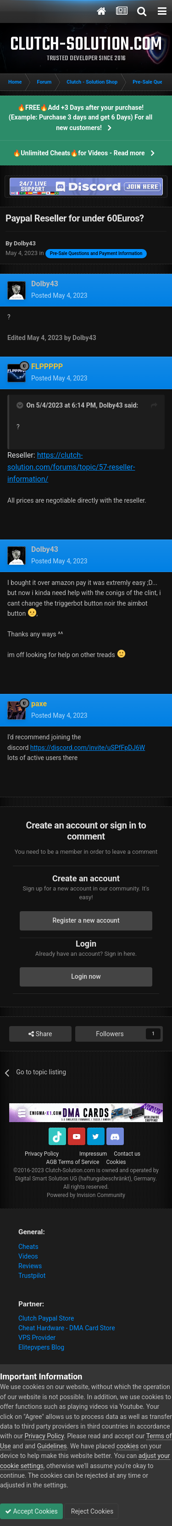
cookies (128, 1446)
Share (40, 1034)
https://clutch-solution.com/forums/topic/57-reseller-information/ (71, 467)
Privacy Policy (42, 1154)
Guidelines (52, 1446)
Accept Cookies (31, 1511)
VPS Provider (36, 1337)
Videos (28, 1256)
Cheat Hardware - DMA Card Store (66, 1328)
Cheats (28, 1246)
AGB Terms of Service (73, 1162)
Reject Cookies (91, 1511)
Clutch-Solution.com (70, 1170)
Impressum (93, 1154)
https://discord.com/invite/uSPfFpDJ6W (87, 747)
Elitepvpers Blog (41, 1347)
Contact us (127, 1154)
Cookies (116, 1162)
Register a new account (85, 920)
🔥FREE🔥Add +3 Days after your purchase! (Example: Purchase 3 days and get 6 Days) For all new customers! (80, 117)
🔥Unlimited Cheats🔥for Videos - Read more (78, 153)
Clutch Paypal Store (46, 1318)
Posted (59, 295)
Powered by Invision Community (86, 1195)
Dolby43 (111, 405)
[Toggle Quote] (21, 405)
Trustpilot (31, 1275)
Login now (85, 976)
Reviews (30, 1266)
